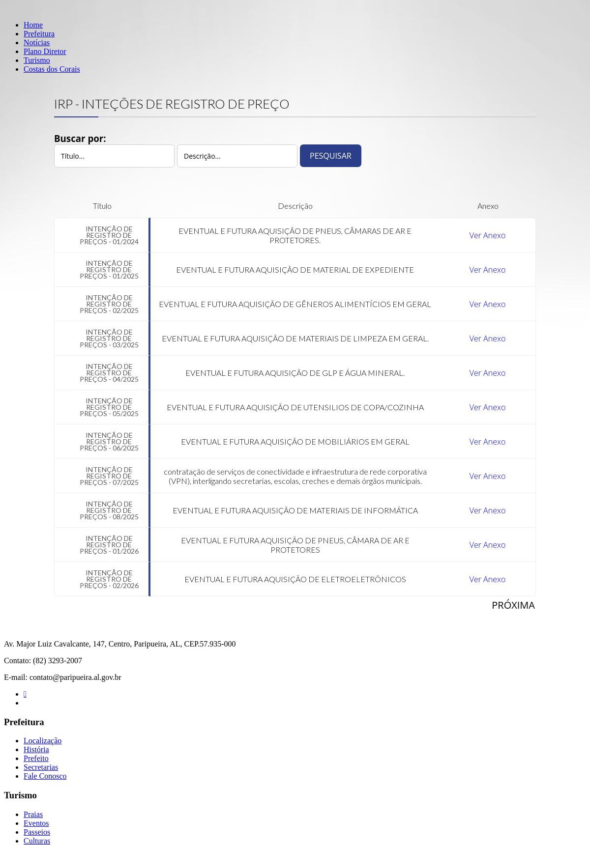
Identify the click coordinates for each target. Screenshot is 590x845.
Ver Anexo (488, 235)
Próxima (513, 605)
